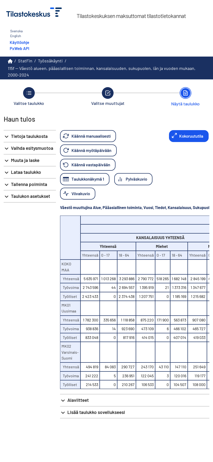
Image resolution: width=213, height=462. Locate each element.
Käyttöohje (19, 42)
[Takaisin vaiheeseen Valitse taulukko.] (28, 96)
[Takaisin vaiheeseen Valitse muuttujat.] (108, 96)
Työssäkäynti (50, 60)
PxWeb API (19, 48)
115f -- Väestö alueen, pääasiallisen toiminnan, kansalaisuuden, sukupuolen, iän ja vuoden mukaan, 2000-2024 (101, 71)
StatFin (25, 60)
